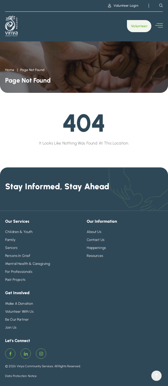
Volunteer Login (123, 5)
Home (9, 70)
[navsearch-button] (161, 5)
